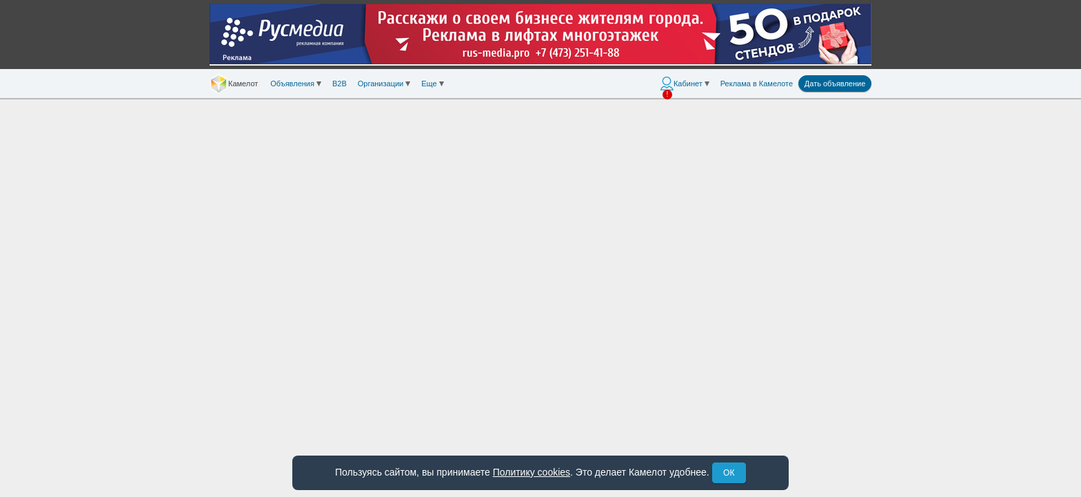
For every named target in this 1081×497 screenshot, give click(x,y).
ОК (728, 473)
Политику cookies (531, 472)
